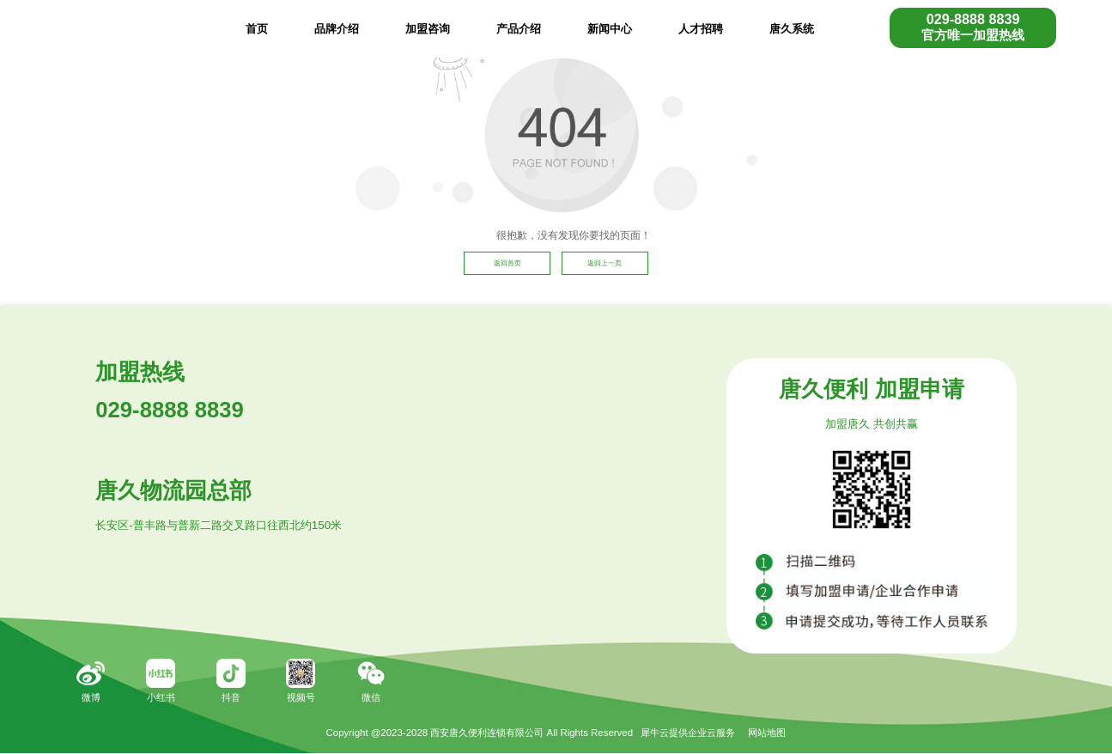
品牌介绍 (336, 28)
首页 (257, 28)
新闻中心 (609, 28)
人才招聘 (700, 28)
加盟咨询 (427, 28)
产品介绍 (518, 28)
